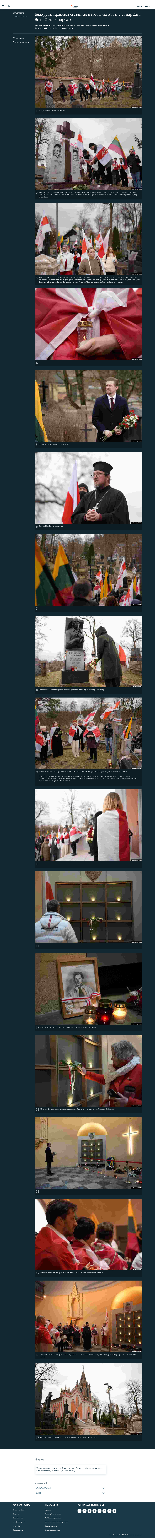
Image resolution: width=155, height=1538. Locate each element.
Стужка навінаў (19, 1510)
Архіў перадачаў (19, 1522)
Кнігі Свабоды (18, 1518)
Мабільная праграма (53, 1518)
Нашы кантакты (51, 1526)
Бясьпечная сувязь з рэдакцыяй (56, 1522)
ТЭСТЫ (139, 6)
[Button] (18, 38)
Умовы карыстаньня (52, 1530)
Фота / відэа (17, 1526)
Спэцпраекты (18, 1530)
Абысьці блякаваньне (53, 1514)
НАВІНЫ (147, 6)
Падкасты (16, 1514)
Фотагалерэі (18, 13)
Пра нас (48, 1510)
